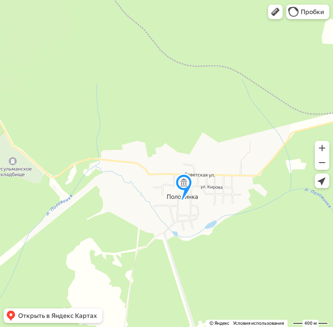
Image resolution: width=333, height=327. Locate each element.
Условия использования (258, 323)
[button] (275, 12)
